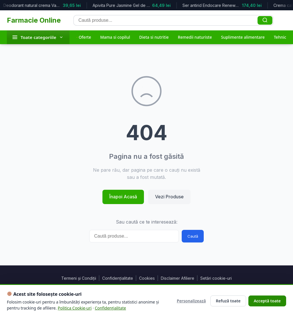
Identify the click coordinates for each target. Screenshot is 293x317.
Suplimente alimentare (243, 37)
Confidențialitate (117, 278)
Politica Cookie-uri (75, 308)
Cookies (147, 278)
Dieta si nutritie (154, 37)
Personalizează (191, 301)
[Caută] (265, 20)
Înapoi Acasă (123, 196)
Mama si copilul (115, 37)
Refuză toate (228, 301)
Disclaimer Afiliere (177, 278)
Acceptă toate (267, 301)
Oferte (83, 37)
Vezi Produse (169, 196)
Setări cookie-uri (216, 278)
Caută (192, 236)
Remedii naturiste (195, 37)
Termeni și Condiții (78, 278)
